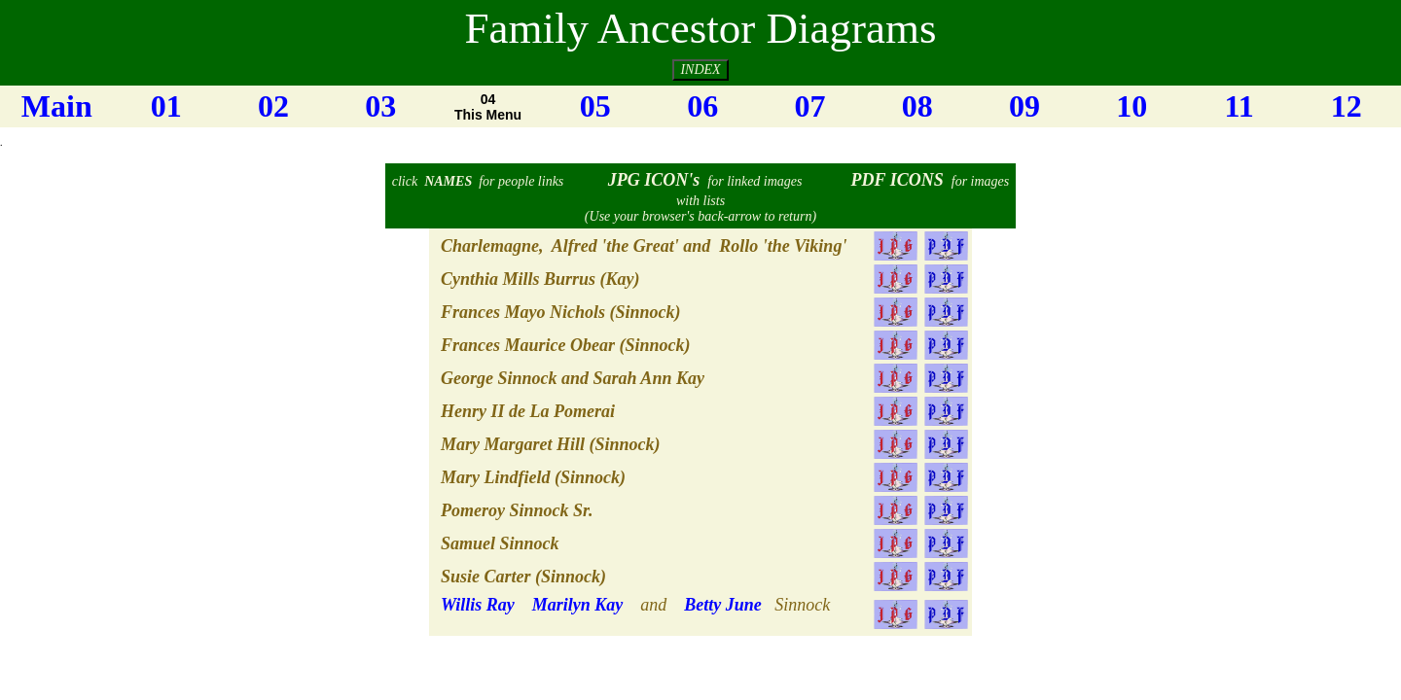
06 (702, 105)
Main (56, 105)
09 (1024, 105)
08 (917, 105)
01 (166, 105)
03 (380, 105)
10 (1131, 105)
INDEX (700, 69)
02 (273, 105)
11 (1238, 105)
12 (1346, 105)
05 (595, 105)
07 (809, 105)
